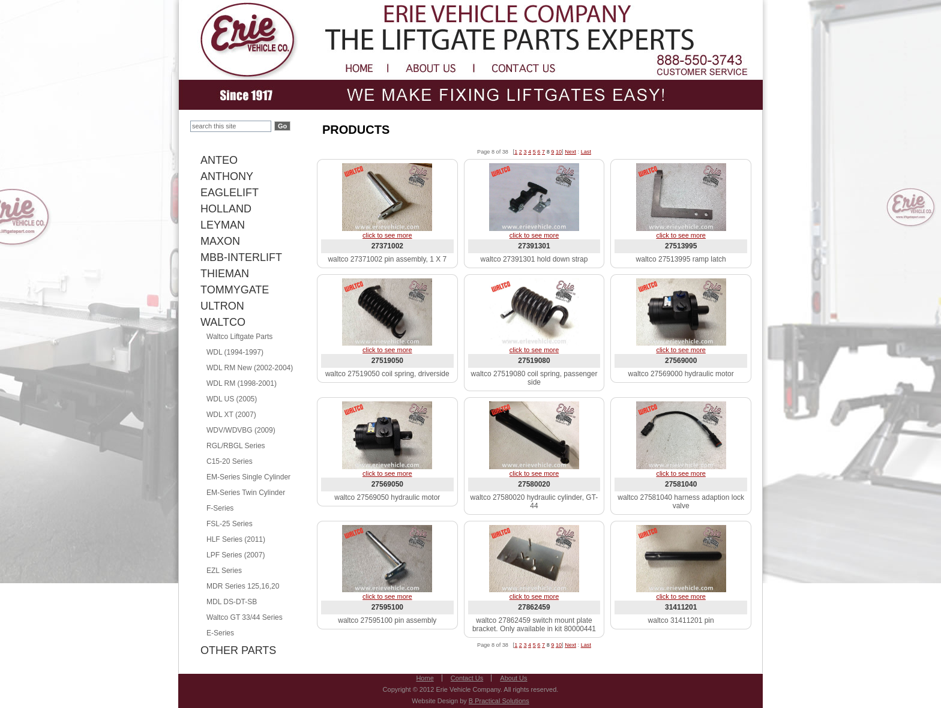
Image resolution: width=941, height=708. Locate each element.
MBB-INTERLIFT (241, 257)
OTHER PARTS (238, 650)
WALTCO (222, 322)
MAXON (220, 241)
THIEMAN (224, 274)
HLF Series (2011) (235, 539)
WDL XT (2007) (231, 414)
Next (570, 152)
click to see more (387, 235)
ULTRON (222, 306)
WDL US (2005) (231, 399)
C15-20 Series (229, 461)
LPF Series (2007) (235, 555)
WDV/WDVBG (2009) (240, 430)
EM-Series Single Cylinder (248, 477)
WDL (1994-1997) (234, 352)
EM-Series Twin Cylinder (245, 492)
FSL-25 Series (229, 524)
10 (559, 152)
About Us (513, 678)
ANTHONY (226, 176)
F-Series (219, 508)
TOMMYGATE (234, 290)
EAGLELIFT (229, 193)
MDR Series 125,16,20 (242, 586)
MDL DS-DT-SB (231, 602)
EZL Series (224, 570)
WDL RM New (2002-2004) (249, 368)
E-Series (220, 633)
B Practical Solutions (499, 700)
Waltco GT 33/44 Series (244, 617)
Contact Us (467, 678)
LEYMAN (222, 225)
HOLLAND (225, 209)
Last (586, 152)
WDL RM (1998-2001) (241, 383)
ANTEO (219, 160)
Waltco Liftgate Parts (239, 336)
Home (424, 678)
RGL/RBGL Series (235, 446)
